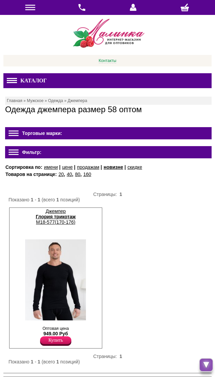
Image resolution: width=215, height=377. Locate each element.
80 (77, 174)
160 (87, 174)
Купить (56, 340)
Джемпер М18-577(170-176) (55, 217)
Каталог (27, 80)
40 (69, 174)
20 (61, 174)
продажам (88, 167)
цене (67, 167)
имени (51, 167)
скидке (134, 167)
